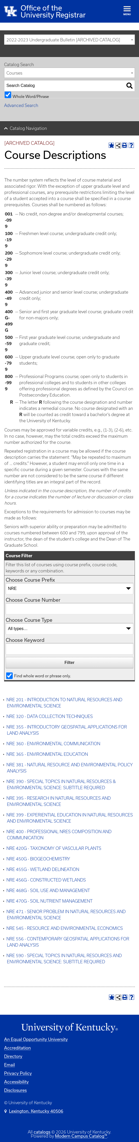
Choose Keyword (25, 640)
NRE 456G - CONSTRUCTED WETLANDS (46, 880)
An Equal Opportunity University (36, 1039)
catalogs (42, 1131)
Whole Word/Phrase (31, 96)
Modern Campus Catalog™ (81, 1136)
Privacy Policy (18, 1073)
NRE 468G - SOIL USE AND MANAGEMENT (48, 890)
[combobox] (69, 39)
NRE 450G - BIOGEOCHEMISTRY (38, 859)
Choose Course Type (29, 620)
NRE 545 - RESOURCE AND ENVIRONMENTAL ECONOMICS (64, 928)
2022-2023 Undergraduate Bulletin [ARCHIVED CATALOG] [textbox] (63, 40)
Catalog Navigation (28, 128)
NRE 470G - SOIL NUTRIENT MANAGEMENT (49, 901)
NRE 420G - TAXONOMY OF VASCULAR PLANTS (53, 848)
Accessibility (16, 1081)
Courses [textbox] (14, 73)
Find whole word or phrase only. (42, 676)
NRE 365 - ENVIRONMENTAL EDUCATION (47, 754)
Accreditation (17, 1047)
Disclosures (15, 1090)
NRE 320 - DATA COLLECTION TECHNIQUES (49, 716)
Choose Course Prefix (30, 580)
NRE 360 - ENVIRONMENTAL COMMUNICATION (53, 743)
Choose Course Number (33, 600)
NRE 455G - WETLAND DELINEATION (42, 869)
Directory (13, 1056)
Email (9, 1064)
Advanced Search (21, 105)
